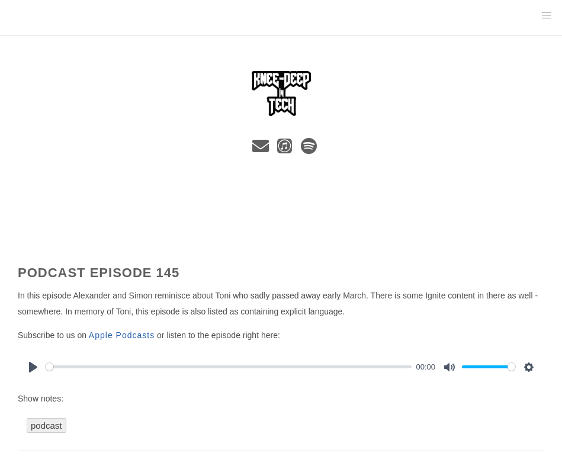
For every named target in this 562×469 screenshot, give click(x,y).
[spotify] (310, 149)
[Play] (33, 367)
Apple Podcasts (122, 335)
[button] (546, 15)
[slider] (229, 366)
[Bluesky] (245, 149)
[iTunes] (286, 149)
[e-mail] (262, 149)
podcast (46, 425)
